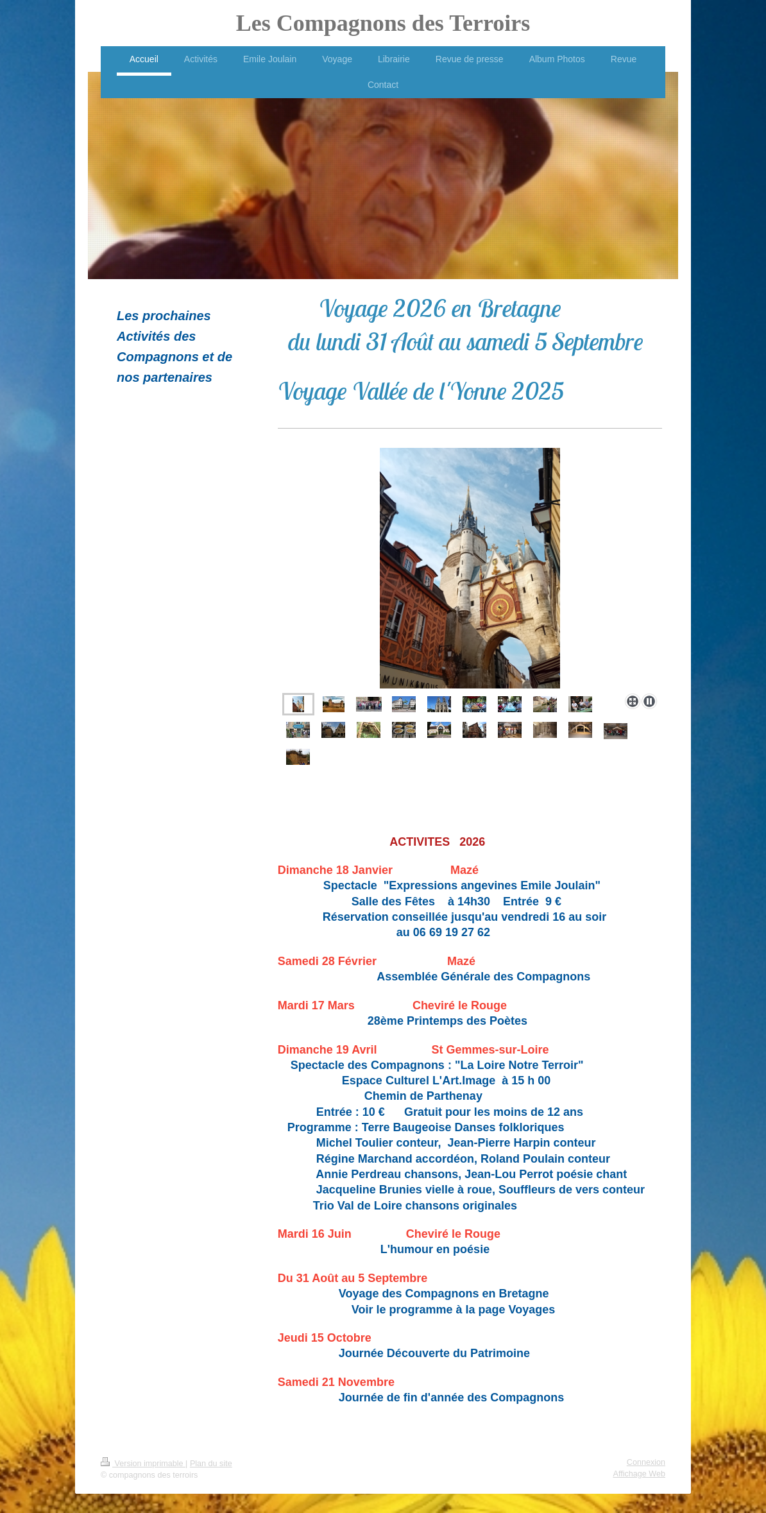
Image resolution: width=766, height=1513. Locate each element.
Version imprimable (143, 1463)
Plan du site (211, 1463)
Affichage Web (639, 1473)
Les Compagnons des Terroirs (383, 23)
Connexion (646, 1462)
